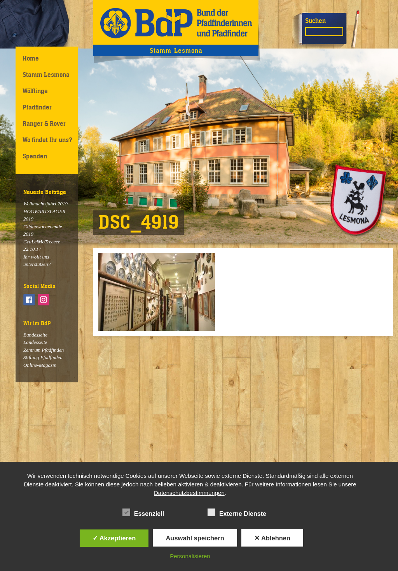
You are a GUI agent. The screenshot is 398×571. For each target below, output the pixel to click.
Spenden (35, 156)
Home (31, 58)
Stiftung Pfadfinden (43, 357)
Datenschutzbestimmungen (189, 492)
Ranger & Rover (44, 123)
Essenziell (143, 512)
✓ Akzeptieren (114, 538)
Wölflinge (35, 91)
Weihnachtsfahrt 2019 (45, 204)
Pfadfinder (37, 107)
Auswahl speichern (195, 538)
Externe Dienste (237, 512)
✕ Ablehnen (272, 538)
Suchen (315, 20)
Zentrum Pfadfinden (43, 350)
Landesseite (35, 342)
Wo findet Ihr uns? (47, 140)
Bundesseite (35, 335)
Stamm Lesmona (46, 74)
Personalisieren (190, 556)
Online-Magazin (39, 365)
